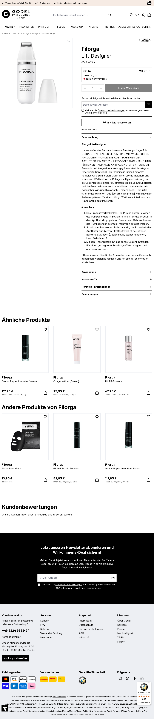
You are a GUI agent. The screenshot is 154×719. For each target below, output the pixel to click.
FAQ (42, 624)
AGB (58, 588)
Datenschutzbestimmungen (111, 110)
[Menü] (149, 683)
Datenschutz (86, 624)
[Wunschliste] (137, 15)
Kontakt (44, 620)
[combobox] (79, 15)
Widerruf (84, 637)
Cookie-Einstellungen (91, 629)
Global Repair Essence (76, 466)
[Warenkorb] (149, 15)
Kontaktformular (11, 636)
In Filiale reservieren (117, 122)
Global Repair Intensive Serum (25, 379)
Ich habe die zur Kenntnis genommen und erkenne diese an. (117, 111)
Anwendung (89, 272)
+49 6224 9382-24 (15, 630)
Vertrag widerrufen (15, 658)
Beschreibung (90, 137)
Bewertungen (90, 294)
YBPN (120, 637)
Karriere (122, 624)
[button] (5, 708)
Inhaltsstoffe (89, 279)
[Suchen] (108, 15)
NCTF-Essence (128, 379)
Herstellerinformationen (96, 286)
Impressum (85, 620)
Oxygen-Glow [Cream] (76, 379)
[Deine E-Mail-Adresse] (113, 104)
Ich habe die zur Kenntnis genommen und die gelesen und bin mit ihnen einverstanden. (79, 586)
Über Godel (124, 620)
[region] (37, 74)
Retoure (44, 629)
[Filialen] (131, 15)
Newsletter (46, 637)
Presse (121, 629)
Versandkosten (59, 697)
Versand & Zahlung (51, 633)
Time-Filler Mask (25, 466)
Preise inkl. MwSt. (89, 130)
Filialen (121, 641)
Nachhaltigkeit (125, 633)
